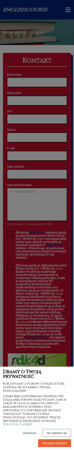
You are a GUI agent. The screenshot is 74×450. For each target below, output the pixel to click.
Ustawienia (29, 433)
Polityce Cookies (17, 424)
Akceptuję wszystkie (54, 443)
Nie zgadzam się (57, 433)
